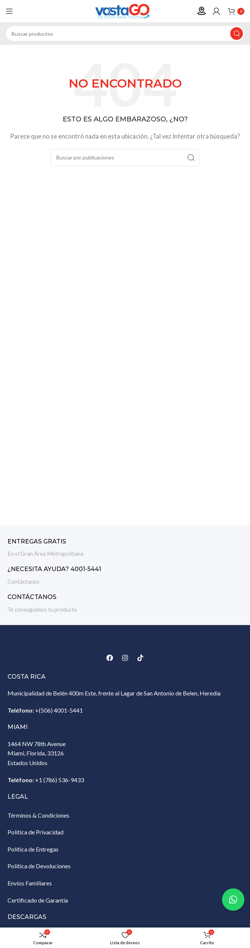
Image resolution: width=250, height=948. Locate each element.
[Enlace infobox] (125, 548)
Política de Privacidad (35, 832)
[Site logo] (125, 10)
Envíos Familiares (29, 883)
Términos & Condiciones (38, 815)
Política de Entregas (33, 849)
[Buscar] (125, 33)
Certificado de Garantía (37, 900)
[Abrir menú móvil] (9, 11)
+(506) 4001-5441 (59, 710)
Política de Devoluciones (39, 865)
